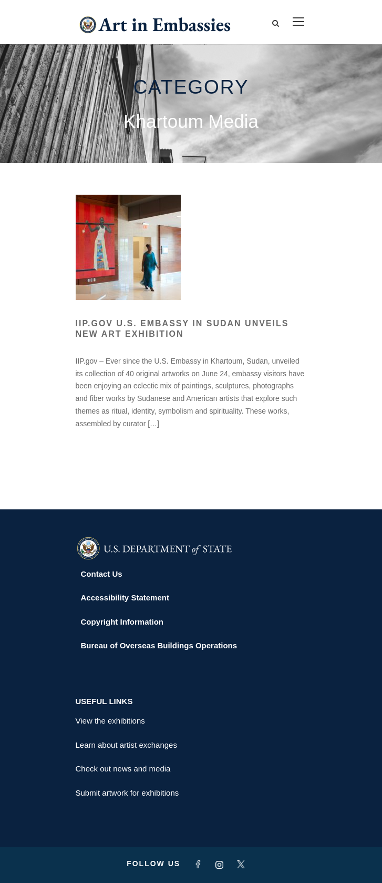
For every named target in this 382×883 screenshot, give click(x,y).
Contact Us (101, 573)
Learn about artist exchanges (126, 744)
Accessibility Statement (125, 597)
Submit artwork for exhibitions (127, 792)
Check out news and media (123, 768)
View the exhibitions (110, 720)
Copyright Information (122, 621)
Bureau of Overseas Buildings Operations (159, 645)
